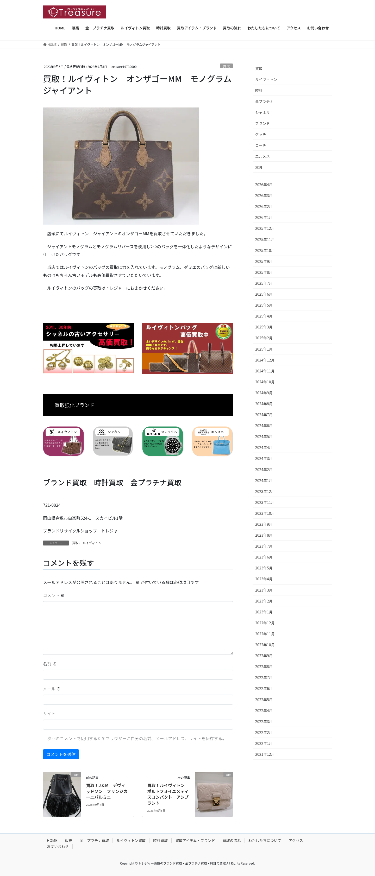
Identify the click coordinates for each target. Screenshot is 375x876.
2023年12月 (265, 491)
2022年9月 (264, 655)
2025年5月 (264, 305)
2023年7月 (264, 546)
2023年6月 (264, 557)
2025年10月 (265, 250)
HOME (52, 840)
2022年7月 (264, 677)
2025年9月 (264, 261)
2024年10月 (265, 381)
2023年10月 (265, 513)
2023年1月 (264, 611)
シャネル (262, 112)
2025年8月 (264, 272)
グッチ (260, 134)
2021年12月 (265, 754)
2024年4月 (264, 447)
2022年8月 (264, 666)
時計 (258, 90)
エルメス (262, 156)
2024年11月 (265, 370)
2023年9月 (264, 524)
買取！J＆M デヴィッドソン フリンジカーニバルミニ (107, 791)
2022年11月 (265, 633)
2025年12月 (265, 228)
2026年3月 (264, 195)
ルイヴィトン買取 (131, 840)
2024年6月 (264, 425)
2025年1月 (264, 349)
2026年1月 (264, 217)
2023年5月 (264, 567)
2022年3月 (264, 721)
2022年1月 (264, 743)
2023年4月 (264, 578)
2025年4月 (264, 316)
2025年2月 (264, 337)
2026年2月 (264, 206)
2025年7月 (264, 283)
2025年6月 (264, 294)
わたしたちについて (264, 840)
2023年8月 (264, 535)
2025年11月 (265, 239)
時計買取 (160, 840)
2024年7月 (264, 414)
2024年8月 (264, 403)
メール (52, 688)
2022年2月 (264, 732)
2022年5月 (264, 699)
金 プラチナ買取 (94, 840)
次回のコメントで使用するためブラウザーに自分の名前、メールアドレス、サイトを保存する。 (137, 738)
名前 (50, 664)
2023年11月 (265, 502)
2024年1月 (264, 480)
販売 (68, 840)
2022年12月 (265, 622)
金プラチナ (264, 101)
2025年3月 (264, 326)
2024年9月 (264, 392)
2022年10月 (265, 644)
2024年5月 (264, 436)
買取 (226, 66)
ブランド (262, 123)
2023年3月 (264, 590)
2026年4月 (264, 184)
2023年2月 (264, 601)
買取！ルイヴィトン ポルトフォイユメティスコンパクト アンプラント (168, 794)
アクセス (296, 840)
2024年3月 (264, 458)
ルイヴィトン (92, 543)
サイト (49, 713)
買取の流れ (232, 840)
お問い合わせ (58, 846)
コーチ (260, 145)
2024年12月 (265, 360)
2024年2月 (264, 469)
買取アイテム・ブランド (195, 840)
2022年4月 (264, 710)
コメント (54, 595)
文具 (258, 167)
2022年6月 (264, 688)
